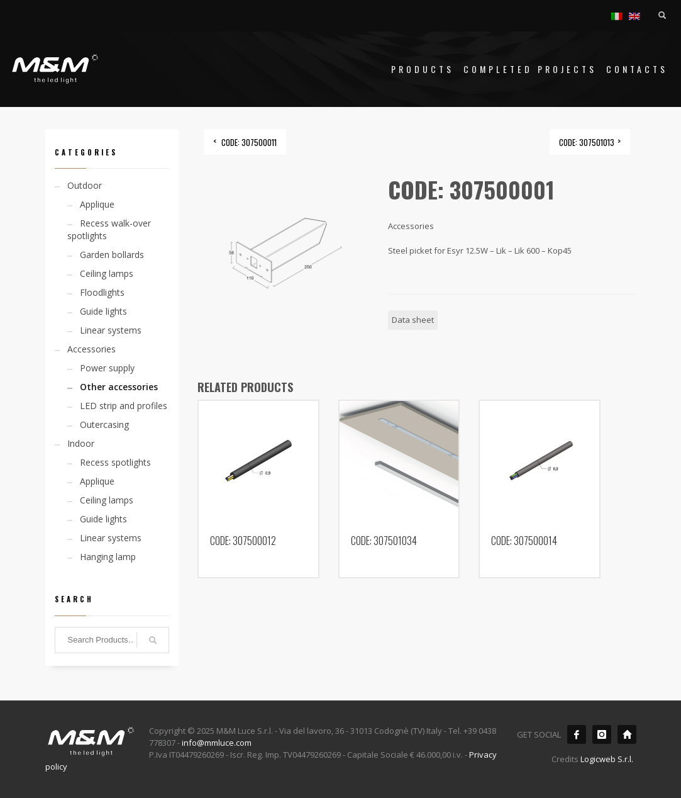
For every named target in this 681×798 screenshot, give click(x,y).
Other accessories (119, 387)
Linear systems (110, 330)
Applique (97, 204)
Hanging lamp (108, 557)
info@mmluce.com (217, 742)
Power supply (107, 368)
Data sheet (413, 319)
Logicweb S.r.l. (606, 759)
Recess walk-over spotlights (109, 229)
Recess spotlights (115, 462)
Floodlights (102, 292)
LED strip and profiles (123, 406)
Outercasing (104, 424)
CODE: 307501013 (586, 142)
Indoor (80, 443)
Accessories (91, 349)
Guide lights (103, 311)
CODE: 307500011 (249, 142)
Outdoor (84, 185)
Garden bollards (112, 255)
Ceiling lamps (106, 273)
